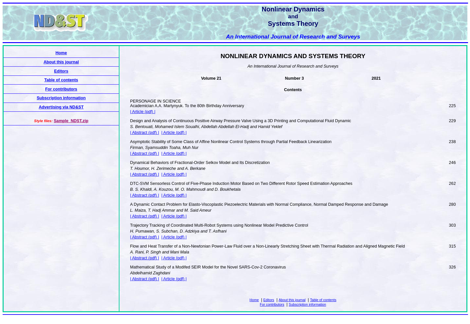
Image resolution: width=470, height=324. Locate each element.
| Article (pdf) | (142, 111)
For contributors (272, 304)
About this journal (292, 300)
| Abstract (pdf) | (144, 132)
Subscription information (307, 304)
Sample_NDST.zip (71, 121)
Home (254, 300)
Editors (268, 300)
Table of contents (323, 300)
